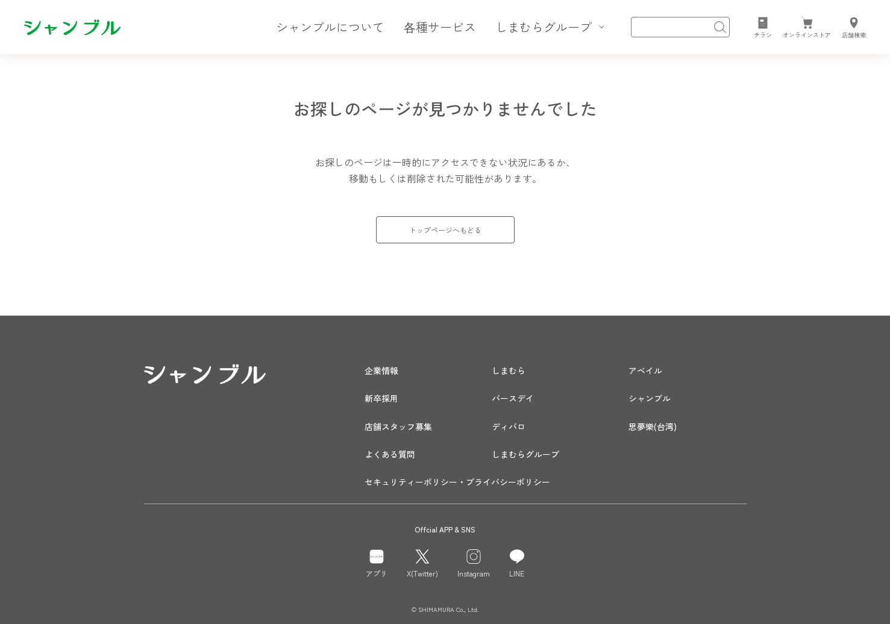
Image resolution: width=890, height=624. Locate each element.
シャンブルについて (330, 27)
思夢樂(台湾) (652, 426)
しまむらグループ (525, 454)
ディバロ (508, 426)
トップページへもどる (445, 230)
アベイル (645, 370)
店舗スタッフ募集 (398, 426)
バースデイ (513, 398)
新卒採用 (381, 398)
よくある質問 (390, 454)
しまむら (508, 370)
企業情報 (381, 370)
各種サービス (440, 27)
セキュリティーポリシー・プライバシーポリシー (457, 482)
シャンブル (649, 398)
